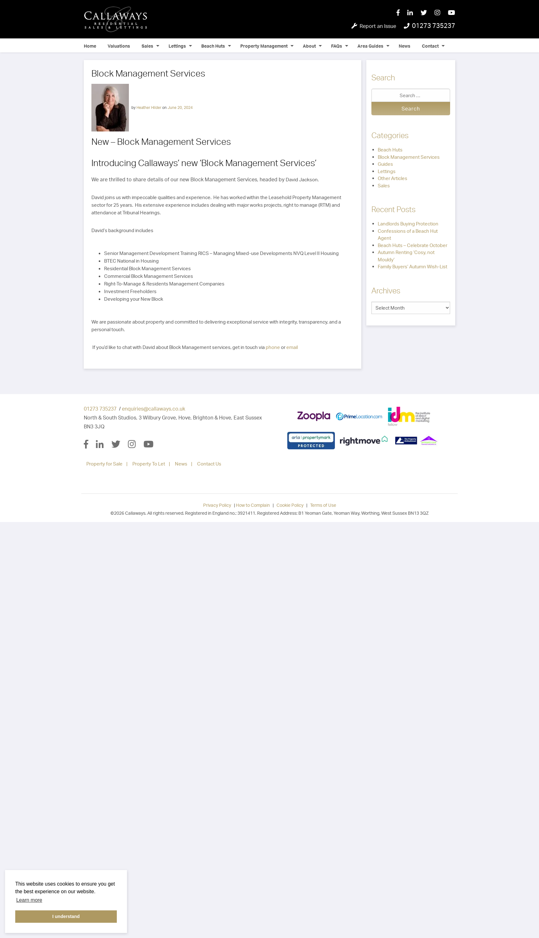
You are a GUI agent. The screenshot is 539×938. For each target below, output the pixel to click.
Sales (147, 46)
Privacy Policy (217, 505)
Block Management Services (409, 157)
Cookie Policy (289, 505)
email (292, 347)
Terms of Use (323, 505)
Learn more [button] (29, 900)
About (309, 46)
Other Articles (392, 178)
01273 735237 (100, 408)
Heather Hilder (148, 107)
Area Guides (370, 46)
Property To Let (148, 464)
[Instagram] (441, 13)
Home (90, 46)
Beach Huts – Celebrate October (412, 245)
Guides (385, 164)
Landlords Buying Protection (408, 224)
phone (273, 347)
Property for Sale (104, 464)
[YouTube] (451, 13)
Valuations (119, 46)
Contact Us (209, 464)
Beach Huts (213, 46)
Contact (430, 46)
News (404, 46)
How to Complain (253, 505)
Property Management (264, 46)
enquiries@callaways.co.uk (153, 408)
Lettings (177, 46)
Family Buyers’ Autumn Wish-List (412, 267)
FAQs (336, 46)
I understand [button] (66, 916)
